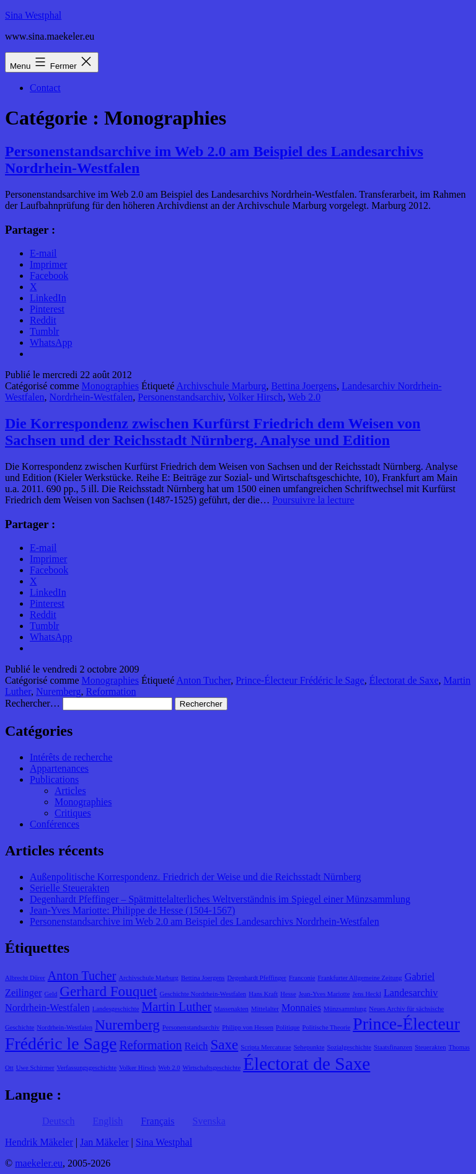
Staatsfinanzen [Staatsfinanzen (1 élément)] (393, 1047)
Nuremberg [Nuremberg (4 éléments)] (127, 1025)
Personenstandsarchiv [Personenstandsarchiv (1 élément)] (190, 1027)
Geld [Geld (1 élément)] (51, 994)
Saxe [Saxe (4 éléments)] (224, 1044)
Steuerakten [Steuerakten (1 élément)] (430, 1047)
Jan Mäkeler (104, 1142)
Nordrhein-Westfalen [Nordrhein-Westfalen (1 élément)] (64, 1027)
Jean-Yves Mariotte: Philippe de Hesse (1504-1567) (132, 910)
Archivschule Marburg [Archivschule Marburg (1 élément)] (148, 977)
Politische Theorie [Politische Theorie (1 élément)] (326, 1027)
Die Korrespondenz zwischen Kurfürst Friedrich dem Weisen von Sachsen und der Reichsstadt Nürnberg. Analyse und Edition (212, 431)
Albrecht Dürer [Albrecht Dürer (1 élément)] (25, 977)
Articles (70, 790)
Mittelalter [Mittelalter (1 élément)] (265, 1008)
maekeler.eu (39, 1163)
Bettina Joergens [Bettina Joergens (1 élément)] (203, 977)
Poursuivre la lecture (313, 500)
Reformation (111, 691)
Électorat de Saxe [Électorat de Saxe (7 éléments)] (306, 1064)
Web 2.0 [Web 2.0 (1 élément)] (169, 1067)
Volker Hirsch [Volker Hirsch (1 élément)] (137, 1067)
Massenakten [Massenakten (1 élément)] (231, 1008)
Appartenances (59, 768)
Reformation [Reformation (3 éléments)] (150, 1045)
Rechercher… (32, 703)
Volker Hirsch (255, 397)
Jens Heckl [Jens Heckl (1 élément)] (366, 994)
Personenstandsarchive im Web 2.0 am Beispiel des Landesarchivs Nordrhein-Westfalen (204, 921)
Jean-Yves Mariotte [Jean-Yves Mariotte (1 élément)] (324, 994)
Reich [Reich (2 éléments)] (196, 1046)
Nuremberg (58, 691)
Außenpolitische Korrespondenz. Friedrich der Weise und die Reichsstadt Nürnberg (195, 877)
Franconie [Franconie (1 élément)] (302, 977)
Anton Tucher (203, 680)
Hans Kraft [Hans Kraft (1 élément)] (263, 994)
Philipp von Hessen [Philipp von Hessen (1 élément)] (247, 1027)
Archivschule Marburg (221, 386)
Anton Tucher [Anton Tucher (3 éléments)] (82, 975)
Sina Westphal (33, 15)
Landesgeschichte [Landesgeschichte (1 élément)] (115, 1008)
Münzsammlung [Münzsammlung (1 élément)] (345, 1008)
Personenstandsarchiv (180, 397)
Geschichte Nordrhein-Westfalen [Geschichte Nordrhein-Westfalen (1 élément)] (203, 994)
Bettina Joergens (304, 386)
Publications (54, 779)
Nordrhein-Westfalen (91, 397)
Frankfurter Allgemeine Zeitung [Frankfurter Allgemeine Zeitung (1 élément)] (360, 977)
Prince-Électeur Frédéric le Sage (300, 680)
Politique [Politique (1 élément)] (287, 1027)
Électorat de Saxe (404, 680)
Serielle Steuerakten (69, 888)
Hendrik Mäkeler (39, 1142)
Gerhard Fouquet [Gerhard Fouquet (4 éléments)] (108, 991)
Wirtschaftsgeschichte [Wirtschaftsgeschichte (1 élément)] (212, 1067)
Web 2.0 (304, 397)
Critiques (73, 813)
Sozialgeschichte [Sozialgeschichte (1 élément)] (349, 1047)
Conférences (54, 824)
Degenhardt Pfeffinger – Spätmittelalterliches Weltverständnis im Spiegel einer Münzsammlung (220, 899)
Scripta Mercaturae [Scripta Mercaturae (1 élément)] (265, 1047)
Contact (45, 87)
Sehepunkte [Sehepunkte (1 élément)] (309, 1047)
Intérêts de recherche (71, 757)
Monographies (110, 386)
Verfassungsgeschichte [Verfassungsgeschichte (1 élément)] (86, 1067)
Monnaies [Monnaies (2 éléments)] (301, 1007)
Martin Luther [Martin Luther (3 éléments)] (177, 1006)
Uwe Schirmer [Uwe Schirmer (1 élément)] (35, 1067)
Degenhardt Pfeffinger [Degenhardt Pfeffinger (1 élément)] (256, 977)
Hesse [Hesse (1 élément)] (288, 994)
